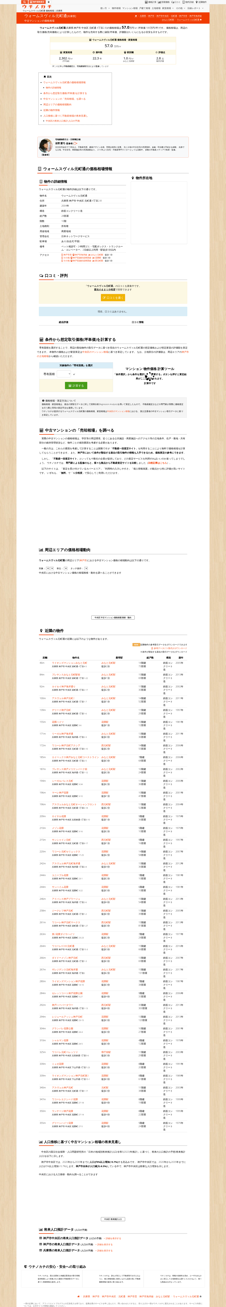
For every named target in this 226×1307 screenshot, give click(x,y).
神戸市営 (183, 15)
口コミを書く (113, 297)
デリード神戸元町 (61, 709)
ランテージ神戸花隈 (62, 1111)
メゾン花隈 (58, 827)
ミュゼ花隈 (58, 1063)
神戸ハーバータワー (62, 1004)
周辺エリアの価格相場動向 (57, 104)
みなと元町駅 (168, 19)
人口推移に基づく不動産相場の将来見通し (65, 115)
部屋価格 (163, 2)
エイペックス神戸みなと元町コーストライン (75, 757)
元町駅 (104, 1087)
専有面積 (49, 374)
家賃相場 (168, 8)
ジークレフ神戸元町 (62, 910)
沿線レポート (195, 8)
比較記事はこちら (157, 462)
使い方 (105, 8)
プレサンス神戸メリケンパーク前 (69, 769)
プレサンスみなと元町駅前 (66, 674)
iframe (151, 102)
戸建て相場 (144, 8)
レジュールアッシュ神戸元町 (67, 1016)
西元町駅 (97, 260)
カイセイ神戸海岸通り (63, 686)
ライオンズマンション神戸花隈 (68, 981)
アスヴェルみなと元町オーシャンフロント (74, 804)
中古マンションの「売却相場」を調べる (64, 98)
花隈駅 (96, 257)
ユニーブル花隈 (60, 875)
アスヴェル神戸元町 (62, 1087)
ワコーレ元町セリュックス (66, 851)
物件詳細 (188, 2)
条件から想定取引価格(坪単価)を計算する (65, 93)
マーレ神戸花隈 (60, 792)
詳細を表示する (112, 1238)
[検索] (24, 2)
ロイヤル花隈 (59, 816)
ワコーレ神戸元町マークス (66, 922)
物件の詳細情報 (53, 87)
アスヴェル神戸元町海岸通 (66, 863)
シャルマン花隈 (60, 1040)
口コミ (175, 2)
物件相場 (116, 8)
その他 (181, 8)
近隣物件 (201, 2)
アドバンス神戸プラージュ (66, 898)
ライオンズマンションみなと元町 (69, 662)
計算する (76, 385)
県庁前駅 (106, 1052)
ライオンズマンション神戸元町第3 (70, 1075)
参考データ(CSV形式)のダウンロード (169, 648)
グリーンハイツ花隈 (62, 1122)
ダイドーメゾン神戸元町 (65, 957)
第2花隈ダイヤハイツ (63, 934)
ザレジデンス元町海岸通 (65, 969)
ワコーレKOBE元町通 (63, 945)
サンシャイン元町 (61, 839)
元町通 (174, 15)
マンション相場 (130, 8)
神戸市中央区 (162, 15)
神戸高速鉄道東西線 (81, 257)
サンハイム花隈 (60, 886)
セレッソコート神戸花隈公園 (67, 993)
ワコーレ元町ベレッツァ (65, 1052)
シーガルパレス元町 (62, 780)
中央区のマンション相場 (95, 351)
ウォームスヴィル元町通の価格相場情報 (64, 82)
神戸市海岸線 (195, 15)
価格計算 (150, 2)
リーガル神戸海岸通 (62, 733)
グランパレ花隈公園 (62, 1028)
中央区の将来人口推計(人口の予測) (63, 120)
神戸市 (151, 15)
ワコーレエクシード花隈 (65, 1099)
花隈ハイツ (58, 721)
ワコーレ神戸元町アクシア (66, 745)
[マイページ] (48, 2)
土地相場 (156, 8)
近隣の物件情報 (51, 110)
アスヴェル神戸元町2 (63, 698)
